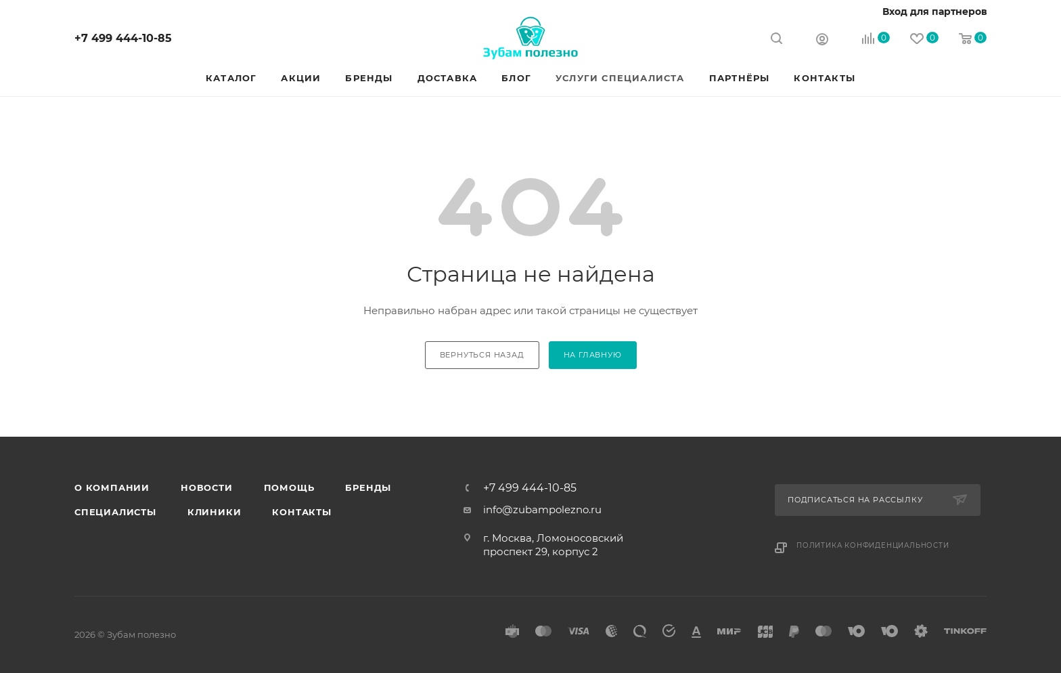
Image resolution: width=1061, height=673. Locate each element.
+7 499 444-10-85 (123, 38)
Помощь (289, 487)
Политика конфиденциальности (872, 545)
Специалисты (115, 511)
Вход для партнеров (934, 11)
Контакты (301, 511)
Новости (207, 487)
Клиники (214, 511)
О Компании (112, 487)
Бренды (368, 487)
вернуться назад (482, 355)
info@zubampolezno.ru (542, 509)
